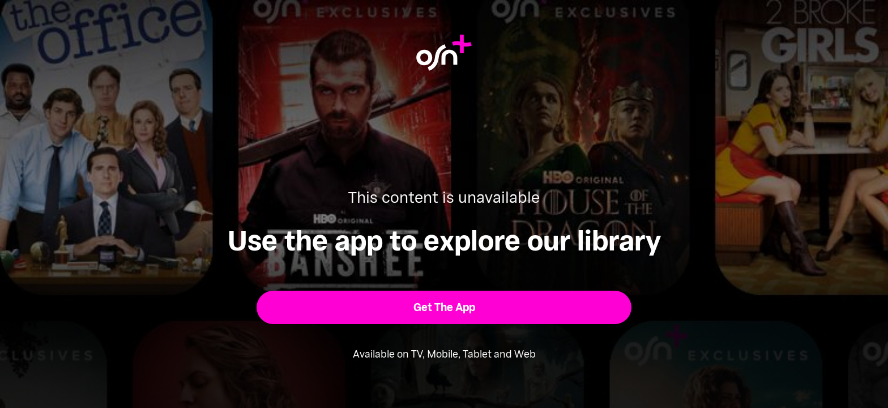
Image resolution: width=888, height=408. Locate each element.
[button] (444, 307)
